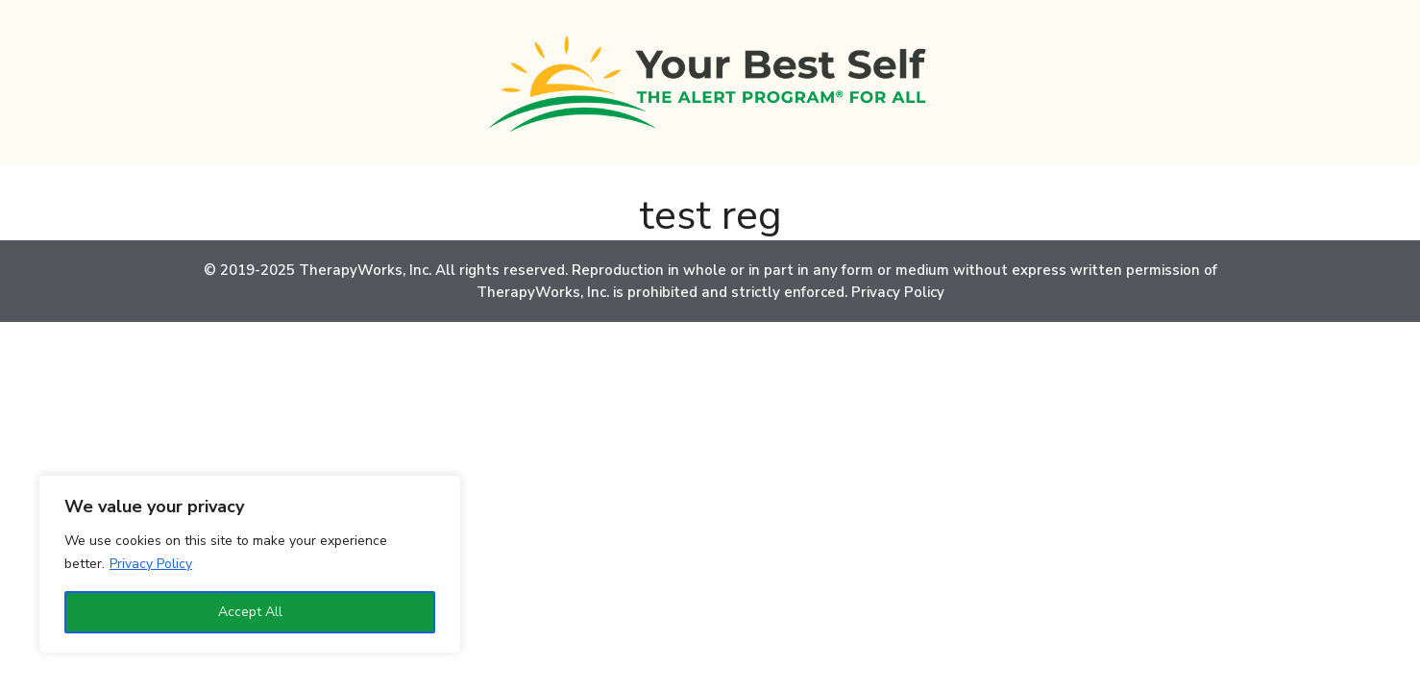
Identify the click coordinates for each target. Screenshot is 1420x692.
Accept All (250, 612)
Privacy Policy (151, 564)
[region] (249, 564)
